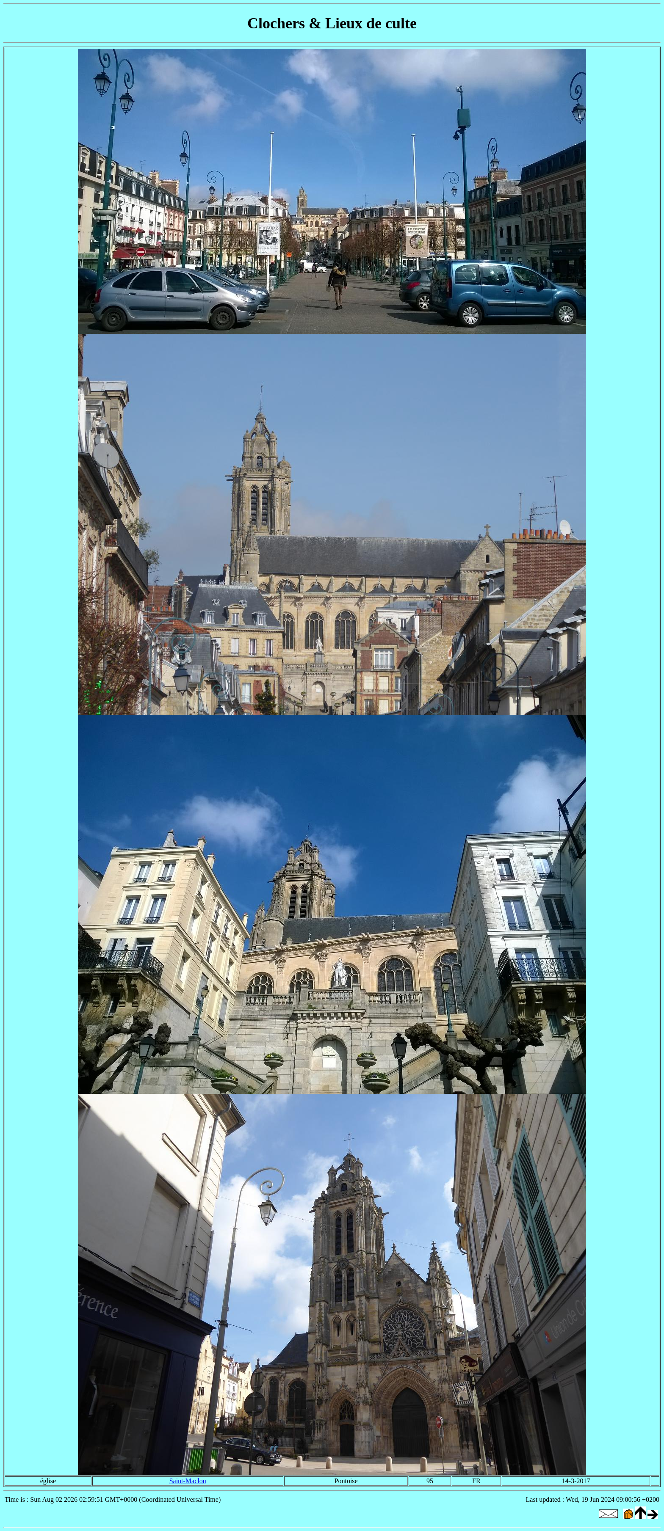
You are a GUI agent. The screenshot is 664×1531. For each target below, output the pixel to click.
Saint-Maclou (187, 1480)
